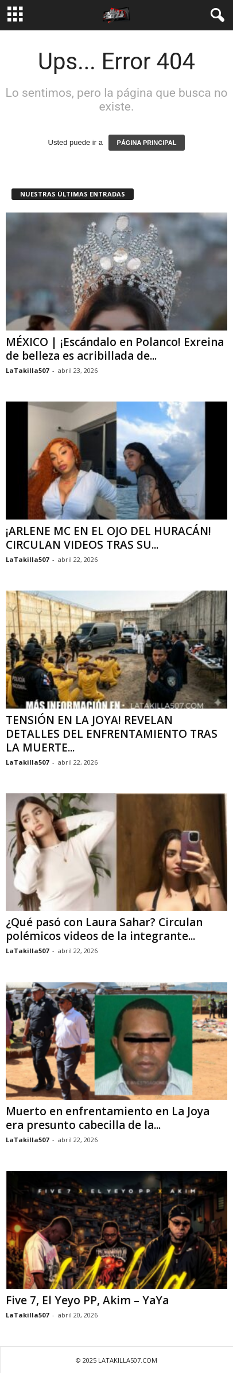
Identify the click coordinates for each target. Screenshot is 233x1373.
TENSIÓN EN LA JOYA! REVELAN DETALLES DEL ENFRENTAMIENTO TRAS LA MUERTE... (112, 734)
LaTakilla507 (27, 370)
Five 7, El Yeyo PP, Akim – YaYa (87, 1300)
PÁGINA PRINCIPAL (147, 142)
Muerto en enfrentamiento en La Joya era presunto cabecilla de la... (107, 1118)
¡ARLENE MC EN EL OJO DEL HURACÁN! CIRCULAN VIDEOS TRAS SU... (108, 538)
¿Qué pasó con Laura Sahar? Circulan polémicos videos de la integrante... (104, 929)
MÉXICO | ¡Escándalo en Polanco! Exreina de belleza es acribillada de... (115, 349)
